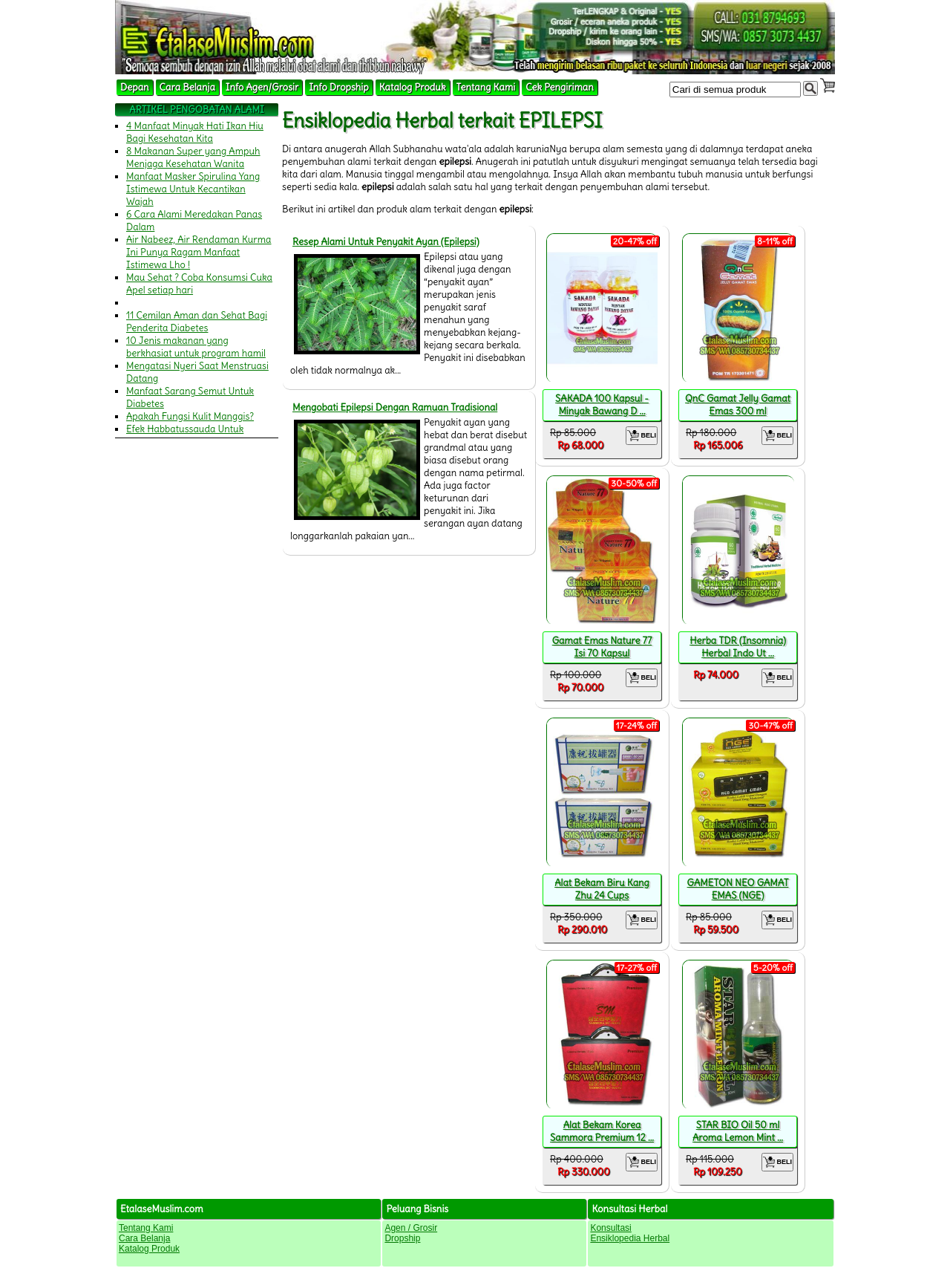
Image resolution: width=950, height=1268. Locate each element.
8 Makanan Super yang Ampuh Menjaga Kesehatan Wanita (193, 157)
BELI (641, 435)
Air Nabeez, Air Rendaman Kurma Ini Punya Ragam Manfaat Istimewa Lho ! (199, 252)
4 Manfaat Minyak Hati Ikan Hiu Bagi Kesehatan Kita (194, 132)
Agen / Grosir (410, 1228)
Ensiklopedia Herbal (629, 1238)
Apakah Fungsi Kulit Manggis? (190, 416)
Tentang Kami (486, 87)
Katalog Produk (412, 87)
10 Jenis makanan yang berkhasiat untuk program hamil (196, 347)
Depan (134, 87)
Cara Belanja (187, 87)
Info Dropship (338, 87)
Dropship (402, 1238)
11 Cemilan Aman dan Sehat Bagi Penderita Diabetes (196, 321)
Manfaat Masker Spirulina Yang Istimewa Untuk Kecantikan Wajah (193, 189)
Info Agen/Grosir (262, 87)
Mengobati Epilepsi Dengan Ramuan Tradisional (394, 407)
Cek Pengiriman (559, 87)
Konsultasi (610, 1228)
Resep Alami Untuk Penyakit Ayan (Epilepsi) (385, 241)
